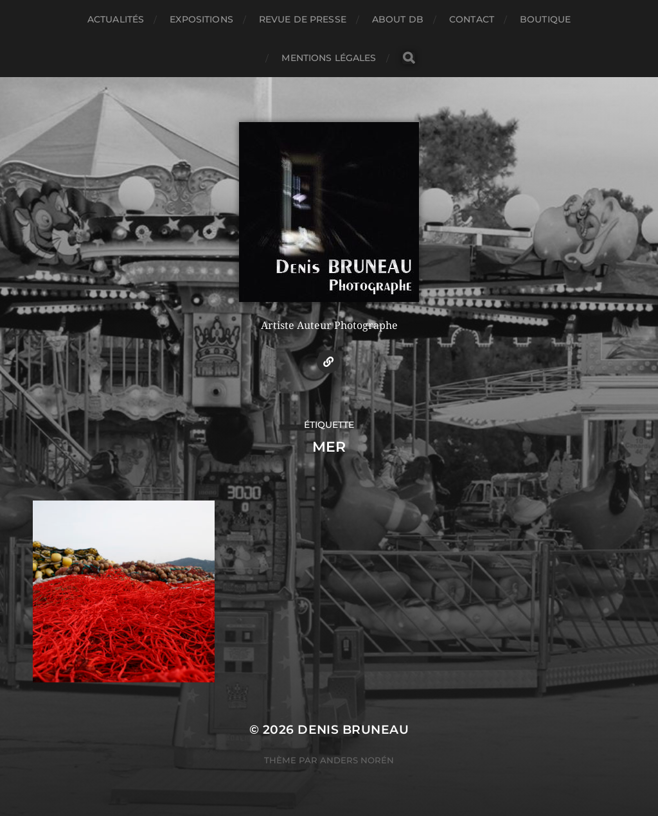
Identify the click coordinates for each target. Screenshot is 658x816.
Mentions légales (328, 58)
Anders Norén (357, 760)
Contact (471, 19)
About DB (397, 19)
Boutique (545, 19)
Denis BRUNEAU (353, 729)
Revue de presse (302, 19)
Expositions (201, 19)
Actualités (115, 19)
